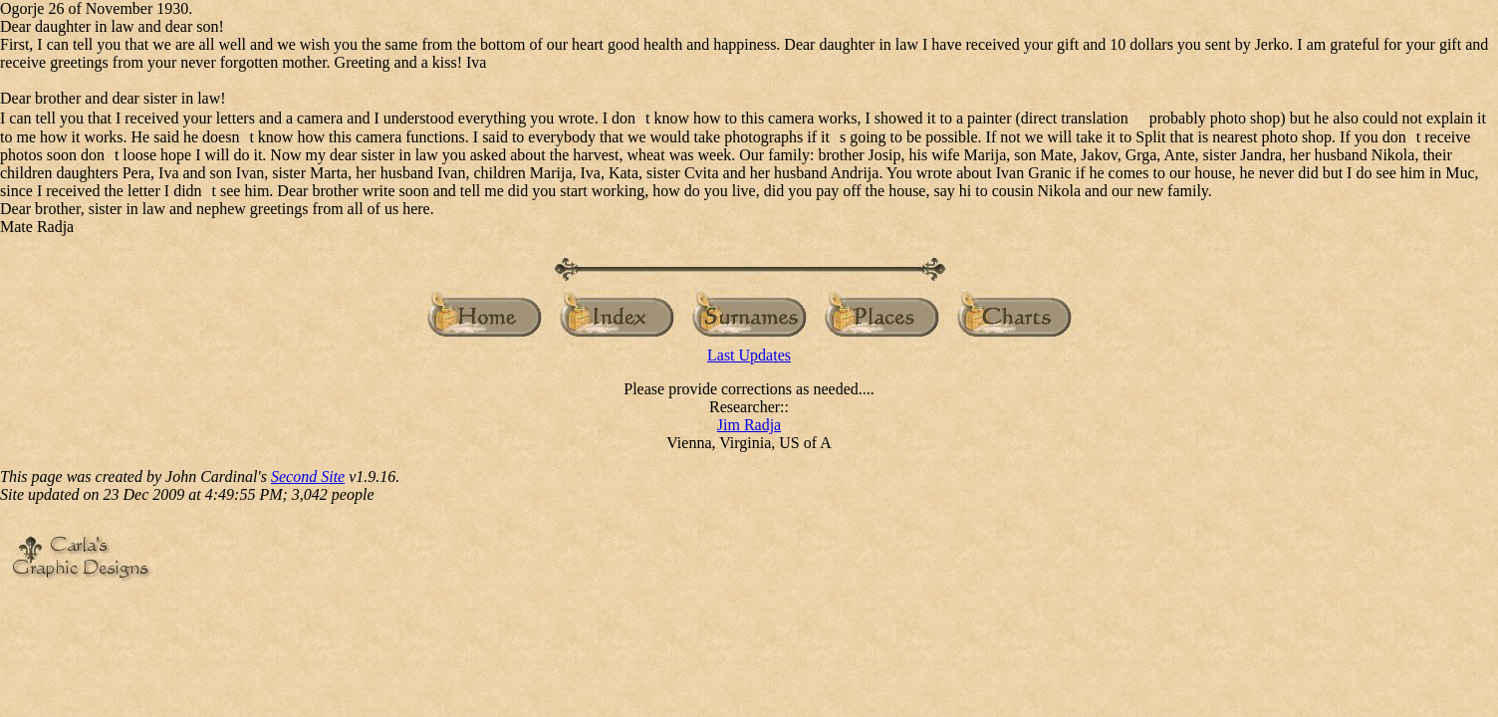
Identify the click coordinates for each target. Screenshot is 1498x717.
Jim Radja (749, 424)
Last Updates (749, 355)
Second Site (308, 476)
